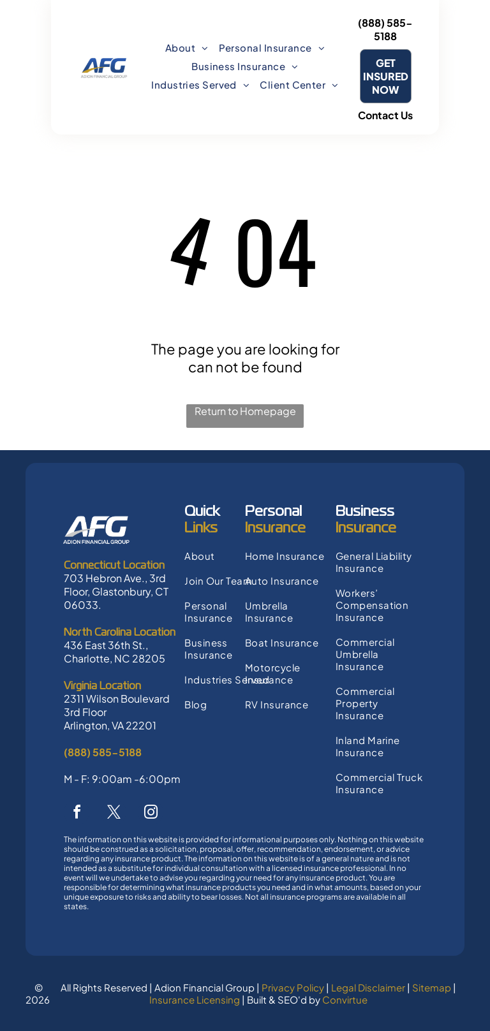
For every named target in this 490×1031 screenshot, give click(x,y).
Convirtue (345, 999)
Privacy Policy (293, 987)
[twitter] (113, 814)
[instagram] (150, 814)
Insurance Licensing (194, 999)
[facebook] (76, 814)
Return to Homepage (245, 411)
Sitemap (431, 987)
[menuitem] (187, 47)
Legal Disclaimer (368, 987)
